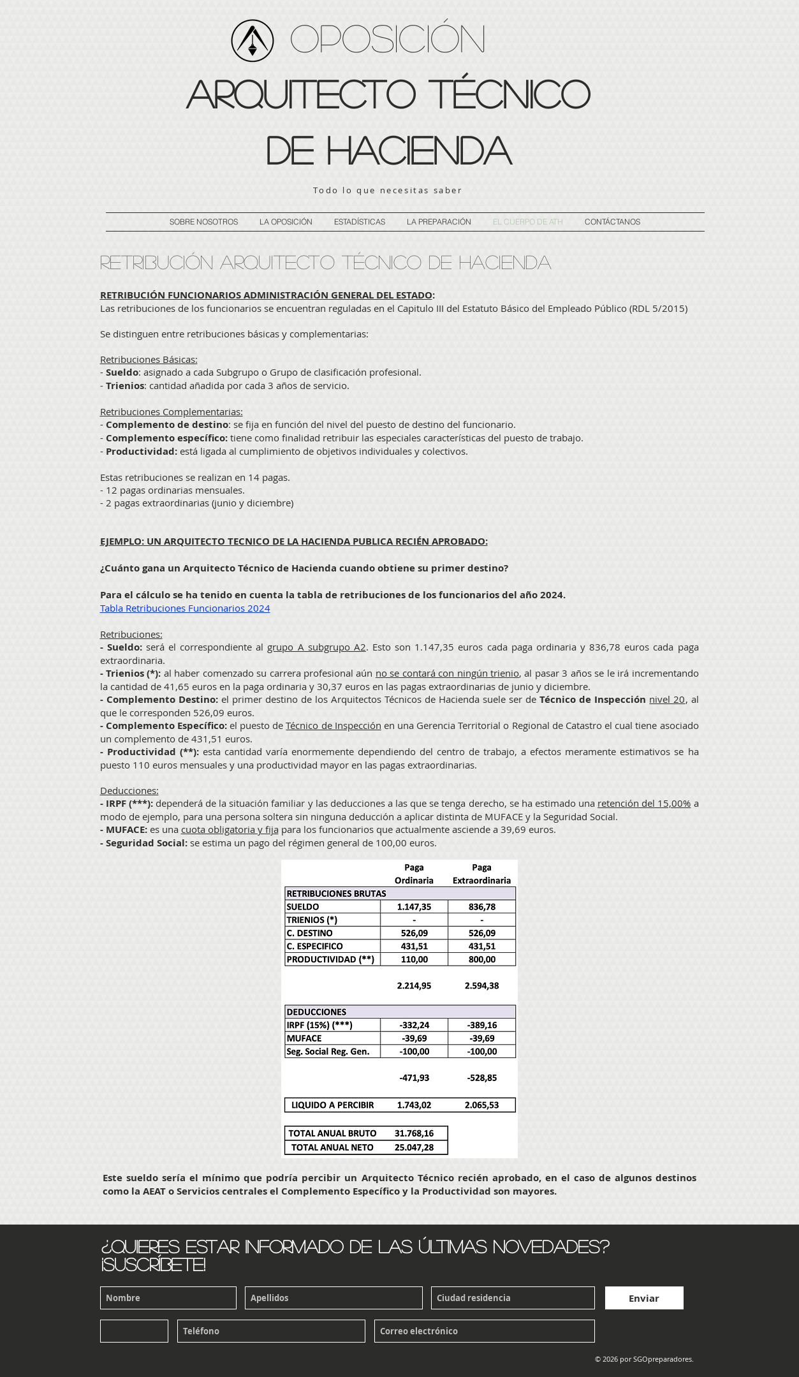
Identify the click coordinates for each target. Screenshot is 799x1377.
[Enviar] (644, 1297)
